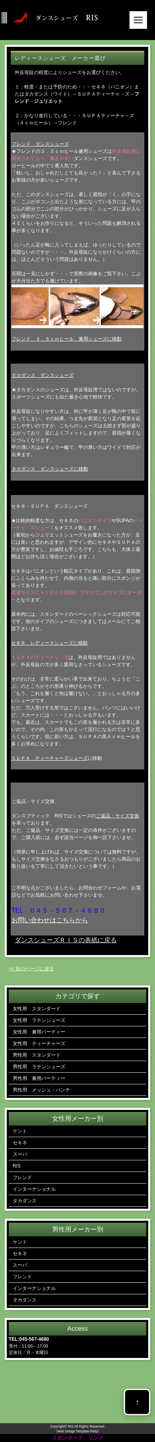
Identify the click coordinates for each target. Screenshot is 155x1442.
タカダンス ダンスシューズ (43, 375)
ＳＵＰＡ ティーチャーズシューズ (49, 758)
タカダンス (25, 1201)
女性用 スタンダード (37, 1008)
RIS (17, 1166)
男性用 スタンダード (37, 1055)
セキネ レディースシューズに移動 (49, 643)
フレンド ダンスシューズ (40, 144)
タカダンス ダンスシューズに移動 (50, 469)
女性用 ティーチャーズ (39, 1043)
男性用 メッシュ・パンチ (41, 1090)
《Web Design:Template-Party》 (77, 1431)
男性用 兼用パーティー (39, 1078)
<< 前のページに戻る (31, 968)
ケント (20, 1131)
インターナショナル (34, 1189)
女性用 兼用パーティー (39, 1032)
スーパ (20, 1154)
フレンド (22, 1177)
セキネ (20, 1143)
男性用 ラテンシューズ (39, 1066)
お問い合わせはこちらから (50, 920)
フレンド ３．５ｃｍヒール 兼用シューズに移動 (67, 339)
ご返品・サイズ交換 (117, 816)
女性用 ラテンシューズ (39, 1020)
